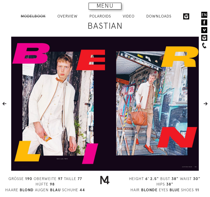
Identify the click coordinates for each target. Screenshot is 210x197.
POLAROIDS (100, 16)
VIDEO (129, 16)
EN (204, 15)
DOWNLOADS (158, 16)
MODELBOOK (33, 16)
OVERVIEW (67, 16)
